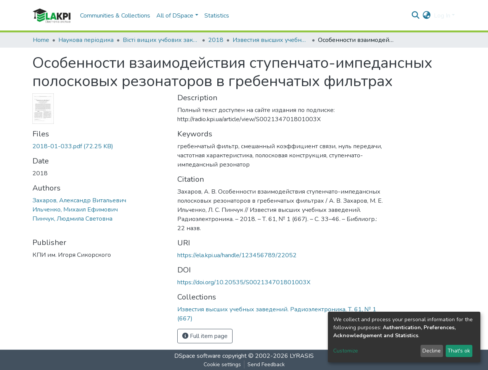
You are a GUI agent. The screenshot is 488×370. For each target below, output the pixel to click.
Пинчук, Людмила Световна (72, 219)
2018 (215, 40)
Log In (442, 15)
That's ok (459, 350)
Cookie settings (222, 364)
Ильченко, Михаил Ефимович (75, 209)
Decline (431, 350)
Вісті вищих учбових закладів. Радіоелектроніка (161, 40)
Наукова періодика (86, 40)
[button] (427, 15)
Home (41, 40)
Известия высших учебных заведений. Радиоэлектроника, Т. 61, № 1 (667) (271, 40)
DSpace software (197, 356)
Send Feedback (266, 364)
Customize (345, 350)
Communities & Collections (115, 15)
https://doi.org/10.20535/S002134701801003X (243, 282)
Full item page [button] (205, 336)
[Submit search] (416, 15)
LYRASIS (302, 356)
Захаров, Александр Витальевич (79, 200)
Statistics (216, 15)
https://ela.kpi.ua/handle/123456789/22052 (237, 255)
